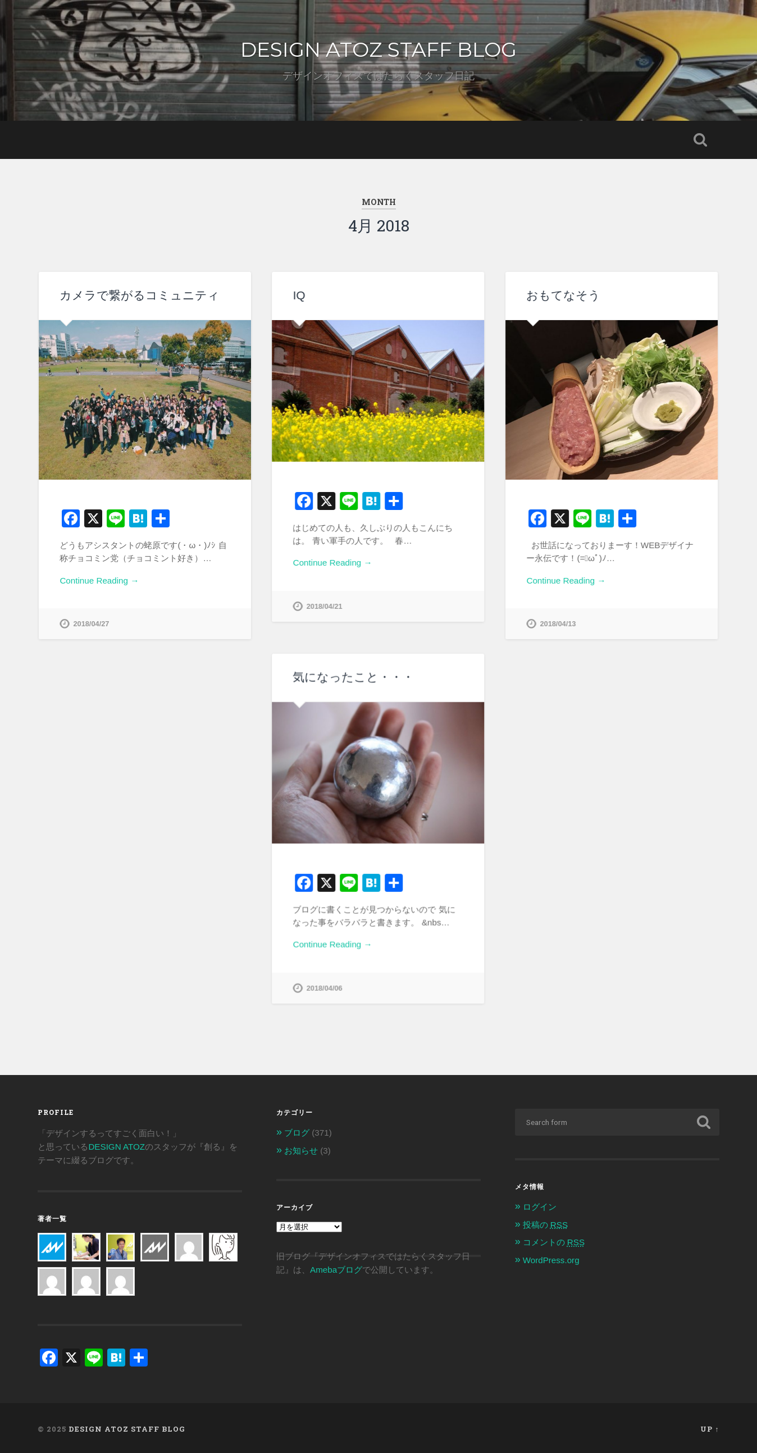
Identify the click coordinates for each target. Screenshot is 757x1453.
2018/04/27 (91, 624)
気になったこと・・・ (353, 676)
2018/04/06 (324, 987)
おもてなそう (563, 295)
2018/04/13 (558, 624)
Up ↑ (709, 1426)
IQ (299, 295)
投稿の (545, 1222)
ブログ (296, 1130)
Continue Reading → (99, 580)
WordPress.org (551, 1258)
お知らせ (301, 1148)
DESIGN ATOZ (116, 1144)
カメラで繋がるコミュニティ (140, 295)
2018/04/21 (324, 606)
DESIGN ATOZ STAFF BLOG (378, 49)
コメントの (554, 1240)
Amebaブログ (336, 1268)
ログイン (540, 1204)
